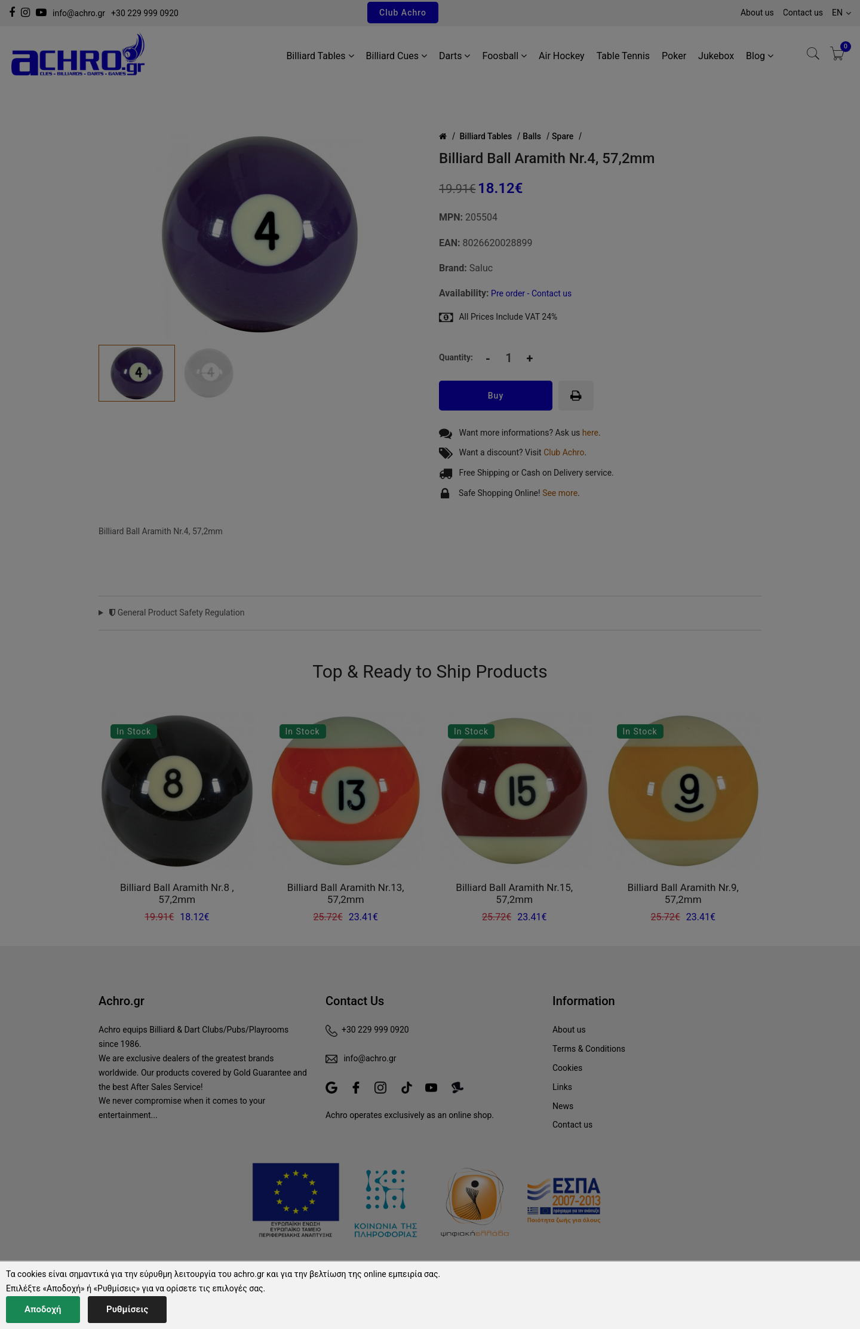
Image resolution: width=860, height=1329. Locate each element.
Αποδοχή (43, 1309)
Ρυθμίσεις (127, 1309)
